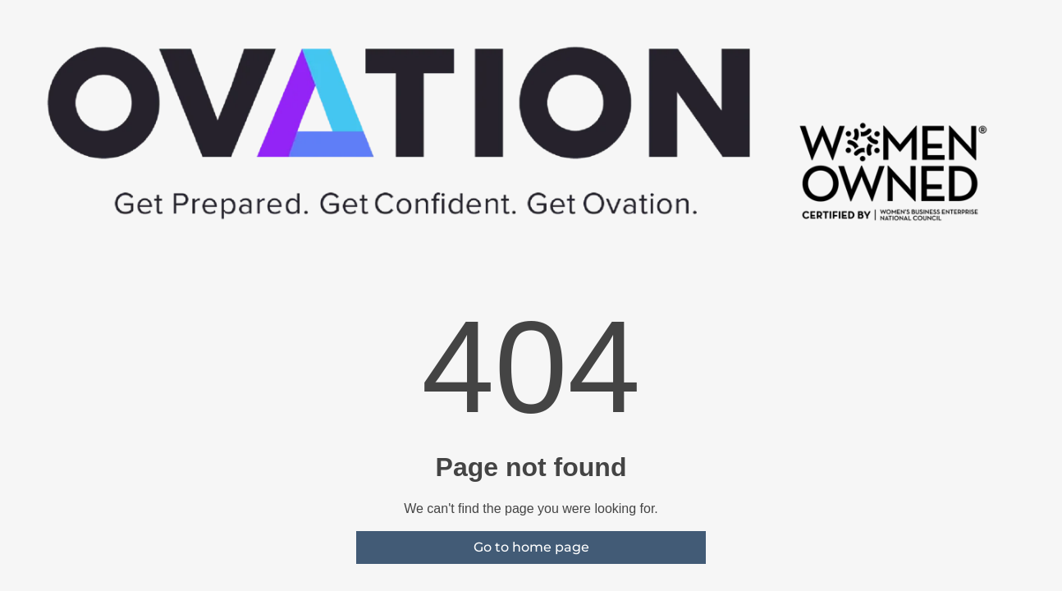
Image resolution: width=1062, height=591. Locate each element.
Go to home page (531, 547)
